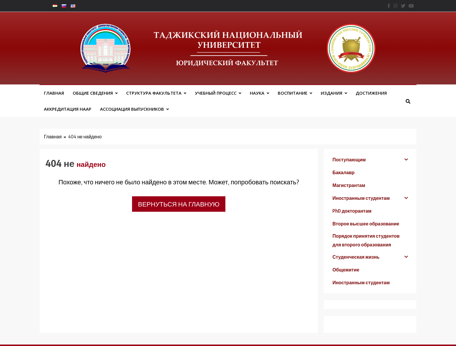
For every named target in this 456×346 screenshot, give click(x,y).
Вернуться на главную (178, 204)
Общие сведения (93, 93)
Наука (257, 93)
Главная (54, 93)
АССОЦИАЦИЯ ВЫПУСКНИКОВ (132, 109)
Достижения (371, 93)
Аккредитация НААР (67, 109)
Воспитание (292, 93)
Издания (331, 93)
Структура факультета (153, 93)
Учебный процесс (215, 93)
